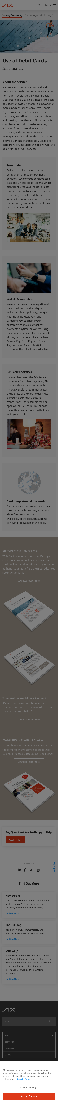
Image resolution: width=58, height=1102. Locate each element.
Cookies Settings (28, 1087)
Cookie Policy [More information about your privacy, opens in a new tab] (23, 1079)
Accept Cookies (29, 1096)
